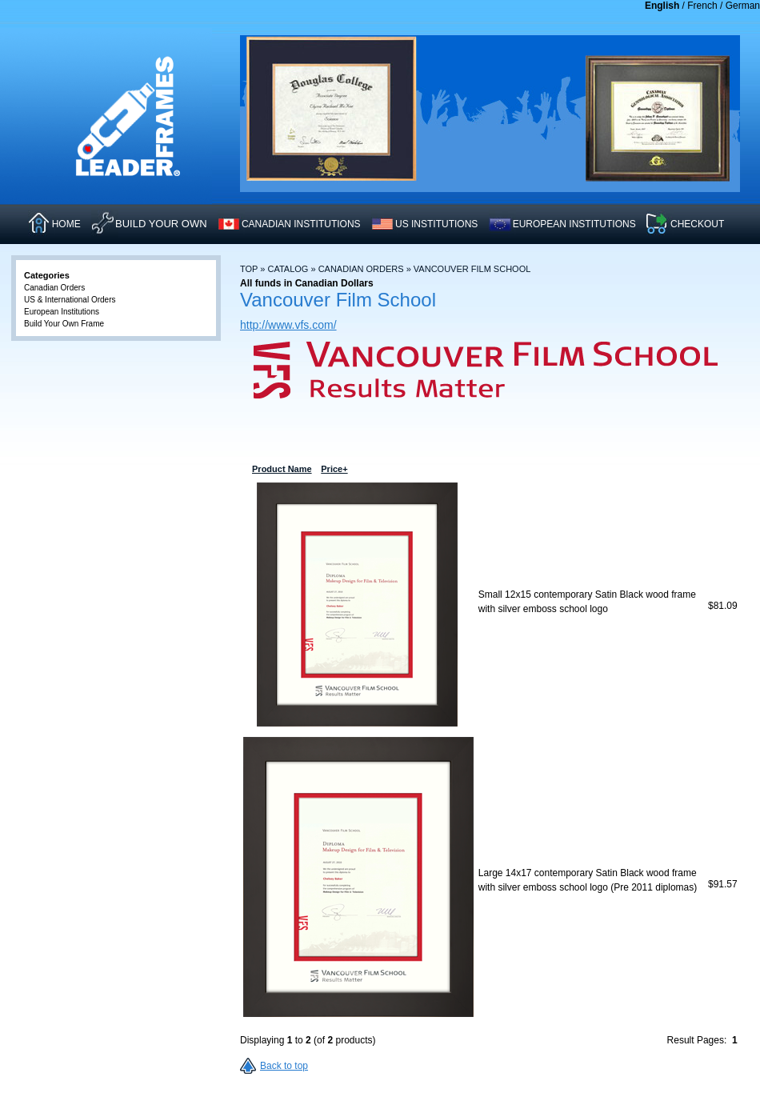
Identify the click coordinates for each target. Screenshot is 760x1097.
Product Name (511, 469)
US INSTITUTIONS (436, 224)
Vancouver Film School (472, 269)
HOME (66, 224)
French (702, 5)
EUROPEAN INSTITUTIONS (574, 224)
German (743, 5)
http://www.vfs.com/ (288, 324)
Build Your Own (161, 224)
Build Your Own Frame (64, 323)
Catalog (287, 269)
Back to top (284, 1065)
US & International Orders (70, 299)
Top (249, 269)
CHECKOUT (697, 224)
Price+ (721, 469)
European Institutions (61, 311)
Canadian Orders (361, 269)
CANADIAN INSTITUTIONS (301, 224)
